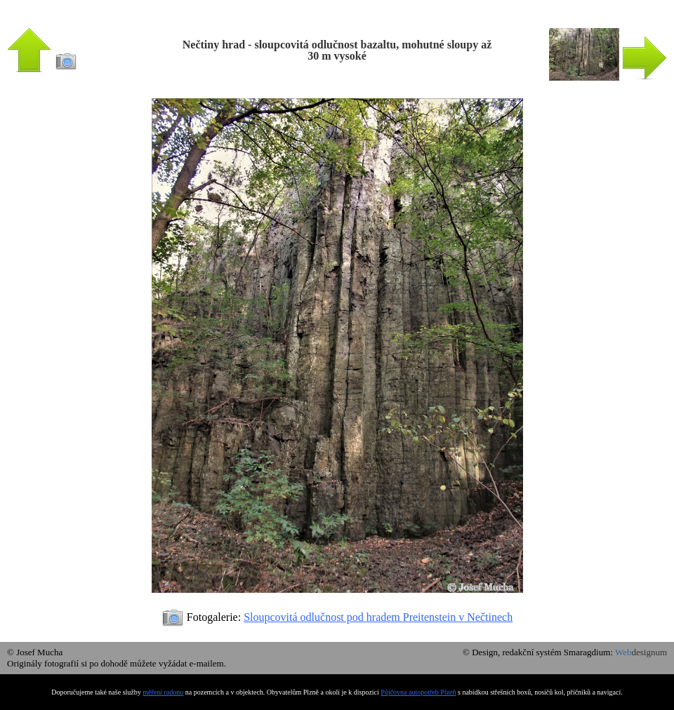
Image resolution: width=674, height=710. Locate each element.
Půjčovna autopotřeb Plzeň (418, 692)
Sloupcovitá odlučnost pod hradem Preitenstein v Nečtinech (378, 617)
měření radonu (163, 692)
